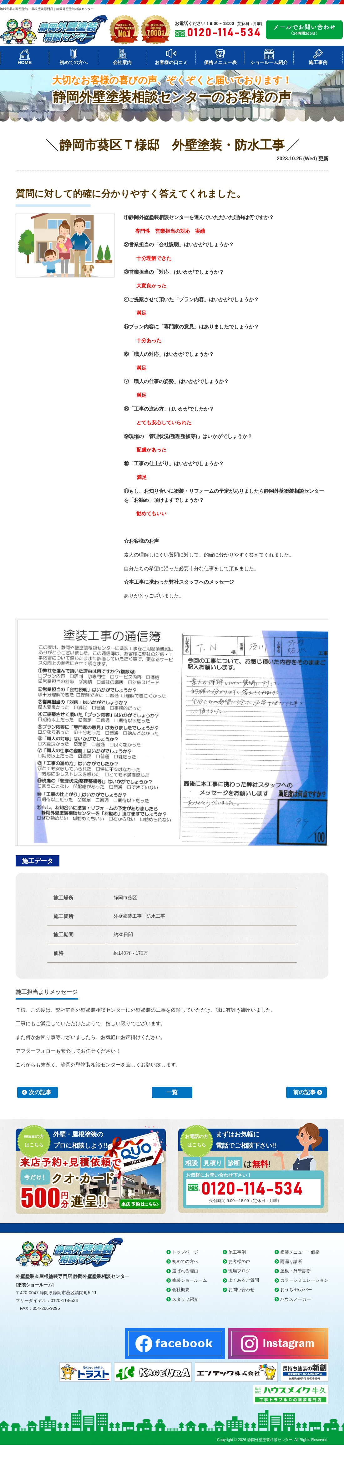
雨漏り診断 (291, 1261)
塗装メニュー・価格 (300, 1252)
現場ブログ (239, 1270)
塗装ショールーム (189, 1280)
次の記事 (40, 1092)
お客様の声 (239, 1261)
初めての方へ (73, 62)
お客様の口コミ (171, 62)
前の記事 (304, 1092)
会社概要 (181, 1289)
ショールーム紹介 (269, 62)
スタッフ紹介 (185, 1299)
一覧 (172, 1092)
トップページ (185, 1252)
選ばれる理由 (185, 1270)
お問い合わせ (241, 1289)
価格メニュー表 (220, 62)
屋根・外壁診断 (295, 1270)
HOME (25, 62)
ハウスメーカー (295, 1299)
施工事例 (318, 62)
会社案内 (122, 62)
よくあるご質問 (243, 1280)
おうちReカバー (296, 1289)
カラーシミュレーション (304, 1280)
